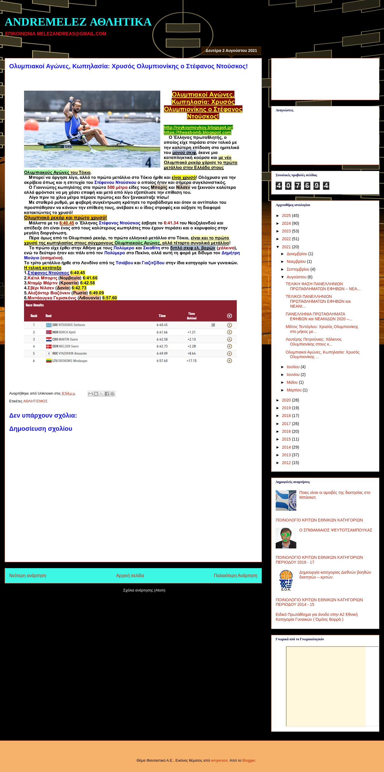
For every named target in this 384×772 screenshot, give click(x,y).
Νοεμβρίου (297, 261)
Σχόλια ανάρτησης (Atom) (144, 590)
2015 (287, 439)
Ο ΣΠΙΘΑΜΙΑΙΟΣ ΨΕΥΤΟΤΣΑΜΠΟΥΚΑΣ (336, 530)
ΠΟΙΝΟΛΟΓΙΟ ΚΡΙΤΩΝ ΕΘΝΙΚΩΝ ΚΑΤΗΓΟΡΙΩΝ (319, 520)
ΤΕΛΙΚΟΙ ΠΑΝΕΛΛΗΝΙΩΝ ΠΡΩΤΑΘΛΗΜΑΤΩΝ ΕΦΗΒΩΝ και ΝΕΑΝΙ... (318, 301)
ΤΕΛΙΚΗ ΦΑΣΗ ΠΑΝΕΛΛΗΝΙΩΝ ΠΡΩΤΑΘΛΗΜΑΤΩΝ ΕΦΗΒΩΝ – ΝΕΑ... (323, 286)
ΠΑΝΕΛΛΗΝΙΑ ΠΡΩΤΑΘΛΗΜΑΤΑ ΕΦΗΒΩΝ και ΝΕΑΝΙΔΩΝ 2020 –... (319, 316)
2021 (287, 247)
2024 (287, 223)
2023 (287, 231)
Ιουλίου (294, 366)
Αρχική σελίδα (130, 575)
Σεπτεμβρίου (298, 269)
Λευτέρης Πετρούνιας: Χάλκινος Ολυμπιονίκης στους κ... (314, 341)
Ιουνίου (294, 374)
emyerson (219, 760)
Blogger (248, 760)
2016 (287, 431)
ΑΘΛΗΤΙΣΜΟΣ (35, 401)
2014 (287, 447)
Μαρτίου (295, 390)
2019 (287, 408)
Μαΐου (293, 382)
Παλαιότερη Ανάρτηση (235, 575)
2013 (287, 455)
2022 (287, 238)
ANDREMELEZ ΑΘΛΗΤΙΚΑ (78, 21)
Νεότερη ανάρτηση (27, 575)
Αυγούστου (297, 277)
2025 (287, 215)
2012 (287, 462)
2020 (287, 400)
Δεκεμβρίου (297, 253)
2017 (287, 423)
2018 (287, 415)
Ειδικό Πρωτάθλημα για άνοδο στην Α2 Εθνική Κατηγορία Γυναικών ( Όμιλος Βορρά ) (317, 617)
